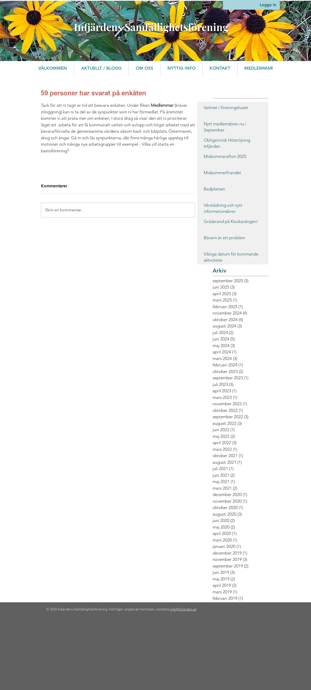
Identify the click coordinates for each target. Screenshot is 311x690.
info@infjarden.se (183, 609)
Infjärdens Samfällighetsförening (151, 27)
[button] (144, 68)
